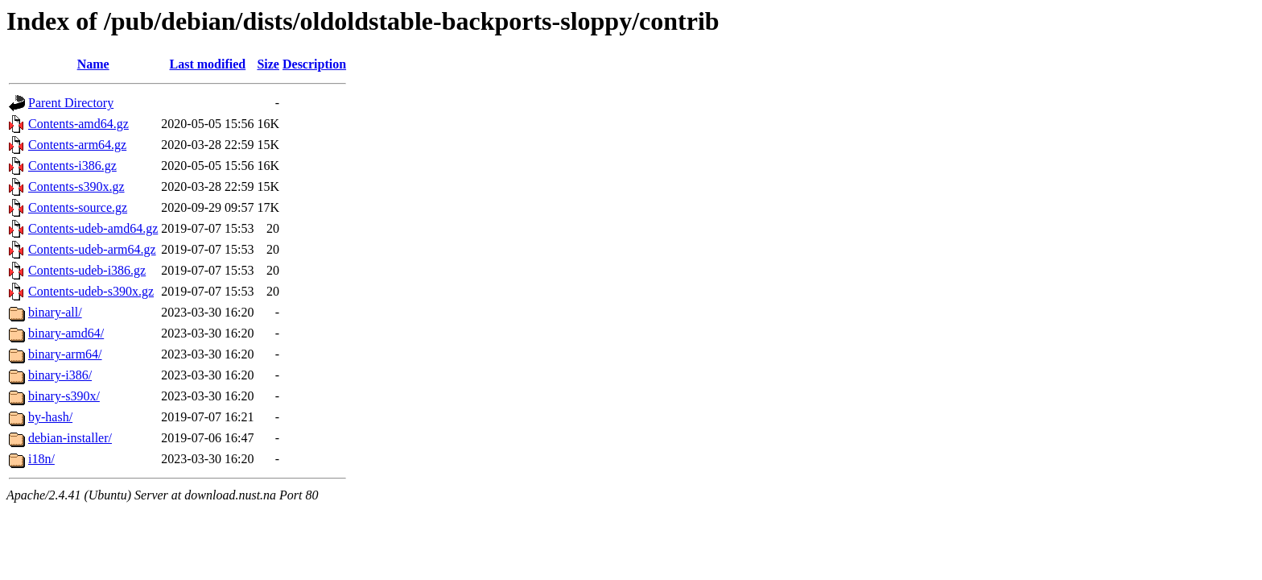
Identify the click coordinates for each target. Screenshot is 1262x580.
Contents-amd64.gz (78, 123)
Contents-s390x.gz (76, 186)
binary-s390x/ (64, 396)
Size (268, 64)
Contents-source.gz (77, 207)
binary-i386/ (60, 375)
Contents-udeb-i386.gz (87, 270)
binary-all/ (55, 312)
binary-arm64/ (65, 354)
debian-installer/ (70, 438)
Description (314, 64)
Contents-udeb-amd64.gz (93, 228)
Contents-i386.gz (72, 165)
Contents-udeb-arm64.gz (92, 249)
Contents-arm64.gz (77, 144)
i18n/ (41, 459)
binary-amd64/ (66, 333)
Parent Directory (70, 103)
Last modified (208, 64)
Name (93, 64)
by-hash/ (50, 417)
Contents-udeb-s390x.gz (91, 291)
